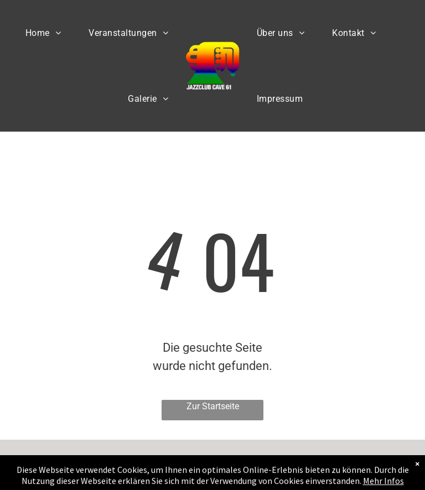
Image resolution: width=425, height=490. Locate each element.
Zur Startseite (212, 406)
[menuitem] (43, 33)
